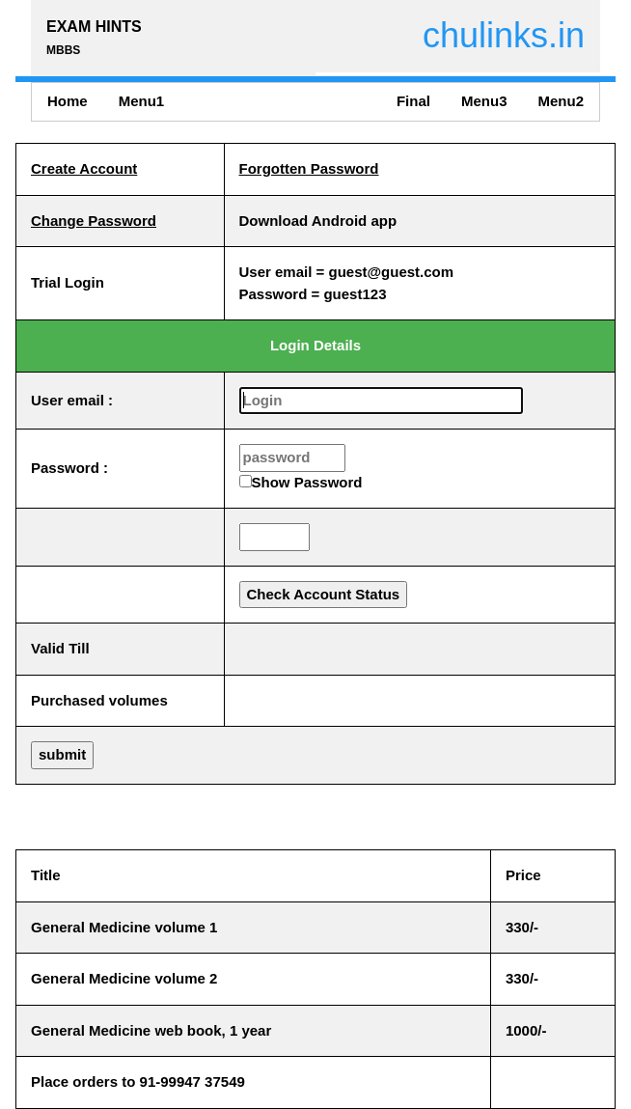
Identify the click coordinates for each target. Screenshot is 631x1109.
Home (67, 101)
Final (413, 101)
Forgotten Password (309, 168)
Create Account (84, 168)
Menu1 (142, 101)
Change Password (93, 220)
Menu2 (560, 101)
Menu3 (484, 101)
